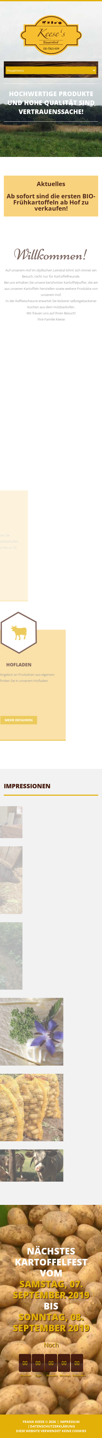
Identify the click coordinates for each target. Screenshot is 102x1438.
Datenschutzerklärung (52, 1426)
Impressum (70, 1421)
